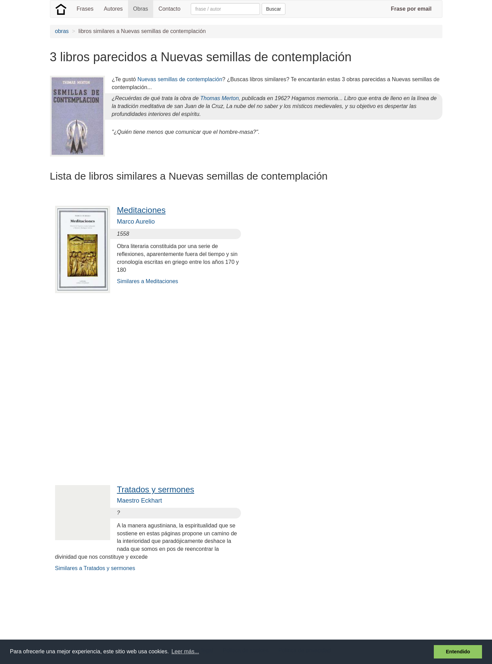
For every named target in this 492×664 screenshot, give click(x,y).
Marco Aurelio (136, 221)
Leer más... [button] (185, 651)
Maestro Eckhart (139, 500)
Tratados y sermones (156, 489)
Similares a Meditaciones (147, 281)
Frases (85, 9)
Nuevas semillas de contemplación (179, 79)
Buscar (273, 9)
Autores (113, 9)
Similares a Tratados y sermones (95, 568)
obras (62, 31)
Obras (140, 9)
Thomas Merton (219, 98)
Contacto (169, 9)
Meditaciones (141, 210)
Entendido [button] (458, 651)
